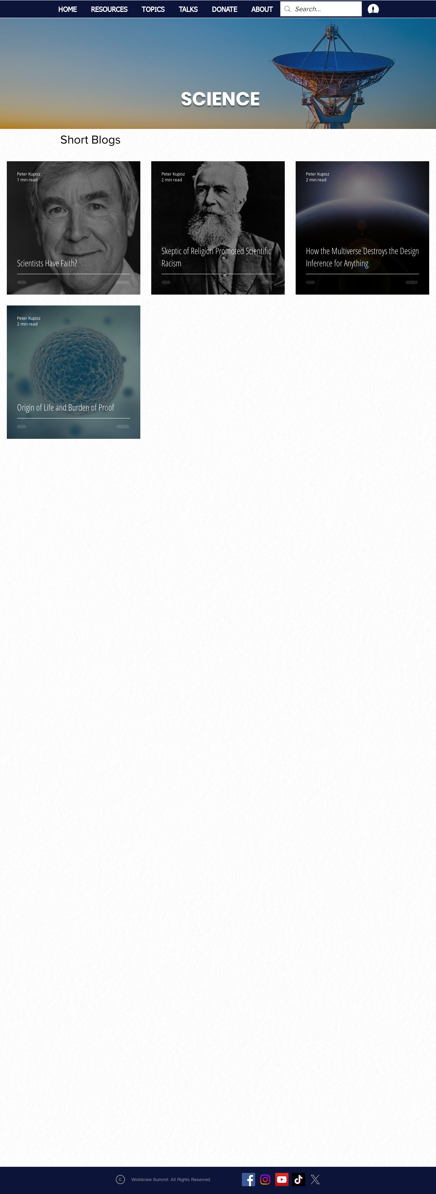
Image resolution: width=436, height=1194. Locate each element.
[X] (315, 1179)
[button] (109, 10)
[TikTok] (298, 1179)
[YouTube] (282, 1179)
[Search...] (321, 8)
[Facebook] (248, 1179)
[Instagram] (265, 1179)
